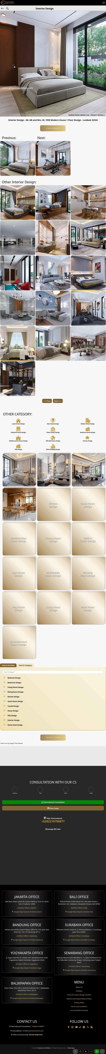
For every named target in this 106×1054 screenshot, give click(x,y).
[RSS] (92, 1027)
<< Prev (47, 401)
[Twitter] (88, 1028)
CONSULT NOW (53, 737)
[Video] (86, 1051)
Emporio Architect (44, 1048)
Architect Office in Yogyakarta (27, 964)
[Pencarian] (80, 1051)
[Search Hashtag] (7, 8)
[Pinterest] (84, 1027)
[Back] (2, 8)
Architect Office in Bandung (27, 936)
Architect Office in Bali (79, 908)
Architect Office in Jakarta (27, 908)
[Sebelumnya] (75, 1051)
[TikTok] (80, 1027)
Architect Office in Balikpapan (27, 994)
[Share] (91, 1051)
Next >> (58, 401)
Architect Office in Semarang (79, 966)
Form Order (53, 808)
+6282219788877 (53, 821)
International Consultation (53, 802)
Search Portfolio (8, 665)
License (20, 743)
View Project (53, 128)
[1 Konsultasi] (97, 1051)
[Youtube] (76, 1027)
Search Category (25, 665)
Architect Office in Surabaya (79, 936)
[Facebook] (69, 1027)
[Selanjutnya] (102, 1051)
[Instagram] (72, 1027)
